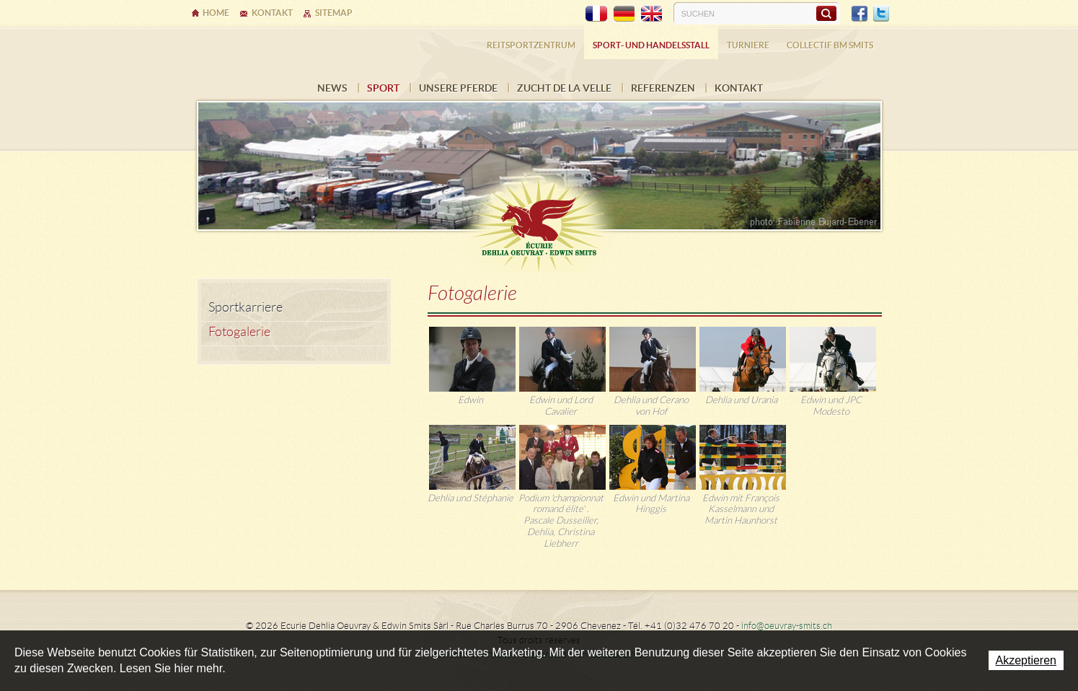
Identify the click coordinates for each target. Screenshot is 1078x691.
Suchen (826, 13)
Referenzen (663, 88)
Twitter (881, 13)
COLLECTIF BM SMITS (830, 45)
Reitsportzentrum (531, 45)
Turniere (748, 45)
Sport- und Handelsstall (651, 45)
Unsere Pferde (458, 88)
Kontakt (739, 88)
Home (216, 12)
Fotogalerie (239, 332)
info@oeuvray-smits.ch (786, 625)
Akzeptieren (1026, 660)
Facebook (859, 13)
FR (596, 13)
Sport (383, 88)
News (332, 88)
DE (624, 13)
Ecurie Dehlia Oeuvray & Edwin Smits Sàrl (539, 218)
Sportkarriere (245, 307)
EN (651, 13)
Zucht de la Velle (564, 88)
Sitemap (334, 12)
